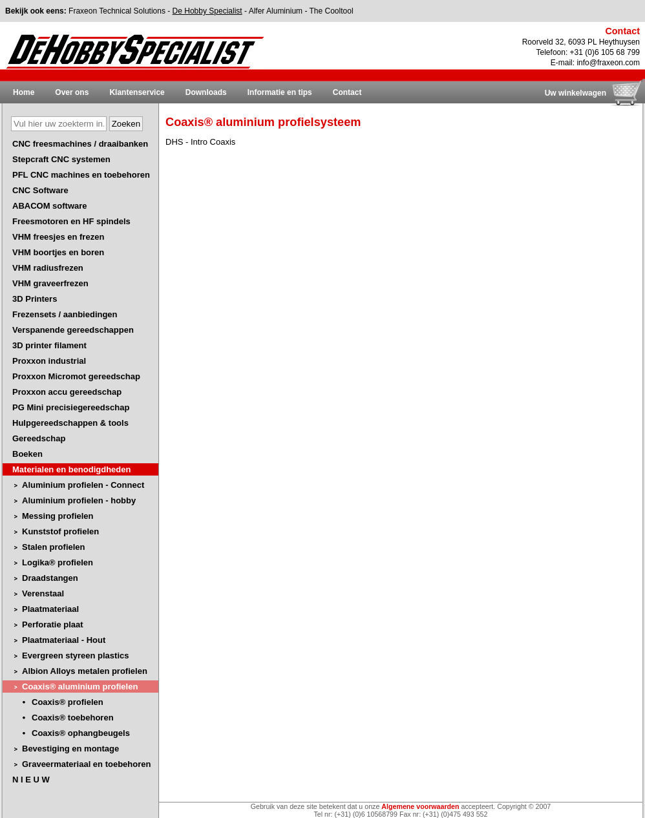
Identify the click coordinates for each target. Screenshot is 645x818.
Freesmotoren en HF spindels (71, 221)
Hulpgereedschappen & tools (70, 423)
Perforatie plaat (52, 624)
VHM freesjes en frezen (58, 237)
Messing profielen (58, 516)
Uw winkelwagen (575, 93)
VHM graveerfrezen (50, 283)
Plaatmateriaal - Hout (63, 640)
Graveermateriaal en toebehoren (86, 764)
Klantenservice (136, 92)
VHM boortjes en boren (58, 252)
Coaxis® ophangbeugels (81, 733)
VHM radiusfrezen (47, 268)
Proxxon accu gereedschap (67, 392)
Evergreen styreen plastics (75, 655)
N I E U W (31, 779)
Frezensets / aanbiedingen (65, 314)
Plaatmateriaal (50, 609)
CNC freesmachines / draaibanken (80, 144)
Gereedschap (38, 438)
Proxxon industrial (49, 361)
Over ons (72, 92)
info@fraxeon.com (608, 62)
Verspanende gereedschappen (73, 330)
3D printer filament (49, 345)
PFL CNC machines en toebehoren (81, 175)
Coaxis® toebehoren (73, 717)
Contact (347, 92)
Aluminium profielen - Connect (83, 485)
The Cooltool (332, 11)
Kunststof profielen (60, 531)
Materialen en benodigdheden (71, 469)
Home (23, 92)
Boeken (27, 454)
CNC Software (40, 190)
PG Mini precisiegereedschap (70, 407)
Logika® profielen (57, 562)
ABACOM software (49, 206)
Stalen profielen (53, 547)
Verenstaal (43, 593)
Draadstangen (50, 578)
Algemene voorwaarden (420, 806)
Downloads (206, 92)
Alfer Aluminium (275, 11)
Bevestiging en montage (70, 748)
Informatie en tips (280, 92)
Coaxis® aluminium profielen (80, 686)
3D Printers (34, 299)
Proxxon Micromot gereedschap (76, 376)
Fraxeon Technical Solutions (117, 11)
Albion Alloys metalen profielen (84, 671)
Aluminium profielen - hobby (79, 500)
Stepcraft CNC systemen (61, 159)
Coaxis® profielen (67, 702)
